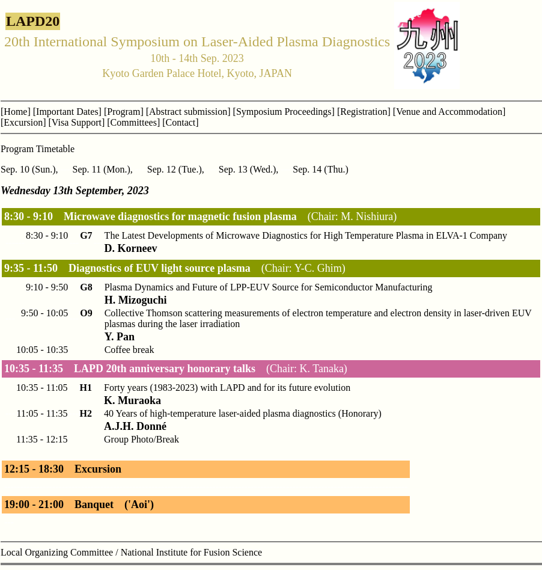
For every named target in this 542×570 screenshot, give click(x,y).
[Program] (124, 111)
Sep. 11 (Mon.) (101, 169)
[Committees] (133, 122)
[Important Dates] (67, 111)
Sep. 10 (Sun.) (28, 169)
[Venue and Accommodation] (449, 111)
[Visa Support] (77, 122)
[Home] (16, 111)
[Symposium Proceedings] (284, 111)
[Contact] (180, 122)
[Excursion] (23, 122)
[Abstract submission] (188, 111)
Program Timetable (38, 149)
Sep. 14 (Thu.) (320, 169)
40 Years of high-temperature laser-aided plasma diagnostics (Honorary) (243, 413)
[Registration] (364, 111)
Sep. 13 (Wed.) (247, 169)
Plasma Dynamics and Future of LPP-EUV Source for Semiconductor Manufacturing (269, 287)
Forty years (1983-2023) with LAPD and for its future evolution (227, 387)
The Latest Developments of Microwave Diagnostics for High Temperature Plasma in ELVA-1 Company (306, 235)
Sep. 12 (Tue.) (174, 169)
